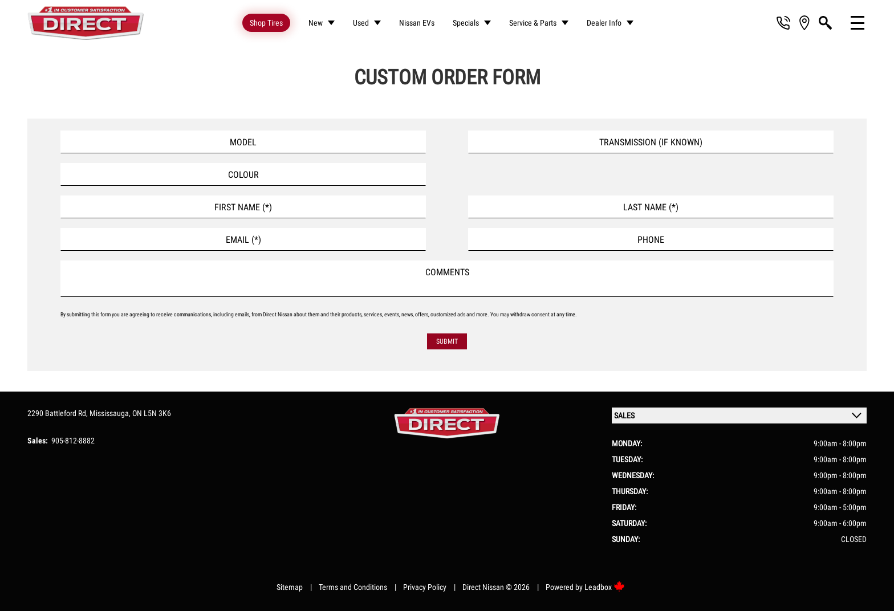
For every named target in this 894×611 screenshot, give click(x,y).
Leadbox (604, 587)
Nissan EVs (416, 22)
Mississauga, (111, 413)
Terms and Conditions (353, 587)
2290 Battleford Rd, (58, 413)
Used (361, 22)
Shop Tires (266, 22)
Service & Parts (532, 22)
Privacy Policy (424, 587)
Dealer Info (604, 22)
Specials (466, 22)
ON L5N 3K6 (151, 413)
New (315, 22)
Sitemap (290, 587)
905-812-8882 (73, 440)
